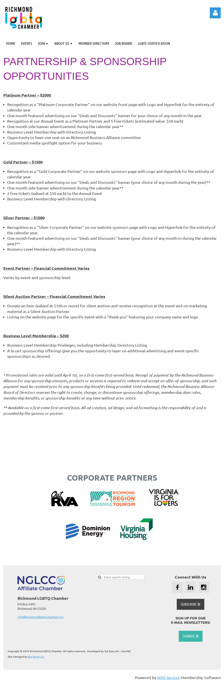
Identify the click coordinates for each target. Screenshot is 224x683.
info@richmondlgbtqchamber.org (40, 617)
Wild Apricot (168, 677)
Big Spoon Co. (36, 656)
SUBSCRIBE (190, 604)
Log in (215, 12)
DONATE (191, 636)
